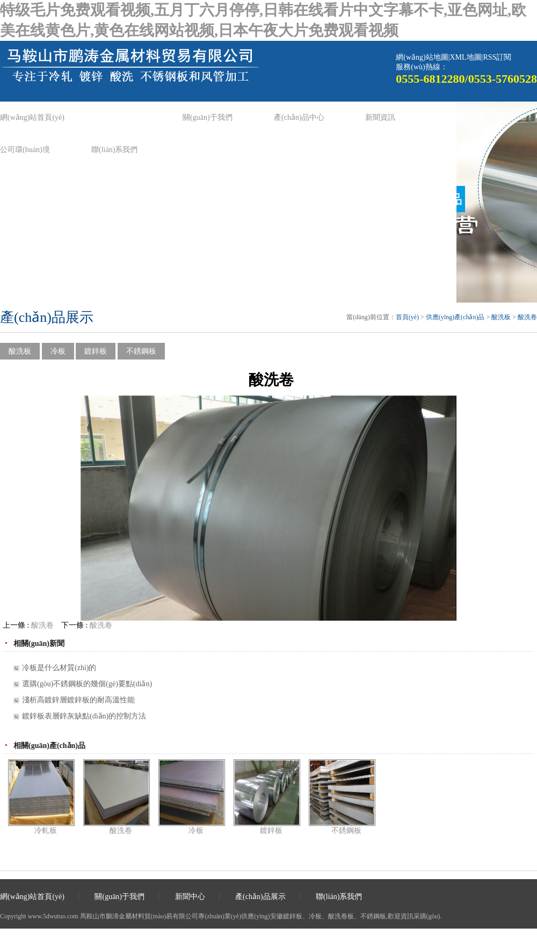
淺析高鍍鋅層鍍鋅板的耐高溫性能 (78, 700)
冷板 (58, 351)
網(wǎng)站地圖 (422, 57)
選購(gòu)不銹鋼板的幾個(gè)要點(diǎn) (87, 684)
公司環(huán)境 (25, 150)
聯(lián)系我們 (114, 150)
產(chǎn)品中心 (299, 117)
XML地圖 (465, 57)
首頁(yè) (407, 317)
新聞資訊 (380, 117)
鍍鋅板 (95, 351)
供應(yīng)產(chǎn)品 (455, 317)
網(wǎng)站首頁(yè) (32, 117)
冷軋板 (45, 830)
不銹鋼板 (141, 351)
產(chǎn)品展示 (260, 897)
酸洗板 (501, 317)
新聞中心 (190, 897)
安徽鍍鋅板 (286, 916)
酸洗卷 (527, 317)
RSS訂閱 (497, 57)
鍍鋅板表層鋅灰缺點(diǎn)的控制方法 (84, 716)
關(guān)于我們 (208, 117)
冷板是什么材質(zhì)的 (59, 668)
